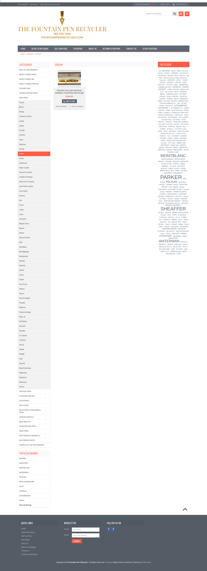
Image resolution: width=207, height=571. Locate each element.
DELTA (176, 92)
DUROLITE (183, 96)
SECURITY (185, 203)
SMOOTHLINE (183, 212)
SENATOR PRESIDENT (173, 205)
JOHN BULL (172, 131)
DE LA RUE (169, 92)
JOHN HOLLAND (183, 131)
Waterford (22, 377)
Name (66, 529)
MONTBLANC (24, 468)
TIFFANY (161, 224)
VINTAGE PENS (25, 391)
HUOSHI (176, 124)
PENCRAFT (182, 182)
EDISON (174, 101)
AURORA (174, 73)
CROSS (22, 135)
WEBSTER (178, 244)
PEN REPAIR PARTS (27, 440)
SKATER (174, 212)
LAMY (162, 140)
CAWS (184, 82)
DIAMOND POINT (172, 94)
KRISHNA (163, 138)
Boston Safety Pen (181, 78)
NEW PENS (23, 98)
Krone (21, 205)
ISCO (184, 126)
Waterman (23, 382)
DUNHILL (162, 96)
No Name (173, 166)
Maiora (21, 228)
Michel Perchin (24, 238)
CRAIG (169, 89)
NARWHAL (165, 166)
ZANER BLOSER (175, 251)
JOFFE (160, 131)
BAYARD (170, 75)
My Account (34, 4)
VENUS (168, 233)
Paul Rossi (23, 284)
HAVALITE (168, 122)
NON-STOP (181, 166)
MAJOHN (169, 147)
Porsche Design (25, 312)
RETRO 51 (178, 196)
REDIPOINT (183, 194)
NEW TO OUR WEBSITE (28, 70)
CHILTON (169, 85)
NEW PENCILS (25, 422)
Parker (21, 280)
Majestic (161, 147)
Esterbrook (23, 163)
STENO (174, 215)
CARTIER (178, 82)
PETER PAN (183, 184)
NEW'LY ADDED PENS (27, 75)
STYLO (177, 217)
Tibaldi (21, 349)
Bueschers (163, 80)
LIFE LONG (171, 143)
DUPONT (175, 96)
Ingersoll (178, 126)
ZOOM (178, 254)
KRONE (169, 138)
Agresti (173, 71)
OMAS (21, 270)
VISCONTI (176, 234)
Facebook (109, 529)
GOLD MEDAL (172, 117)
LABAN (176, 138)
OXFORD (184, 170)
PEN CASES (24, 405)
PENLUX (162, 184)
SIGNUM (168, 212)
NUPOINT (164, 168)
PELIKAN (22, 477)
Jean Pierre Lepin (180, 129)
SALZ (160, 201)
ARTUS (160, 73)
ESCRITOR (169, 105)
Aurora (21, 387)
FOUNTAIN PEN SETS (27, 426)
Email (66, 535)
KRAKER (184, 136)
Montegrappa (24, 252)
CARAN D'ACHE (25, 116)
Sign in (42, 4)
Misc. (21, 242)
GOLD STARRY (184, 117)
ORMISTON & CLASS (167, 170)
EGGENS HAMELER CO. (168, 103)
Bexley (21, 112)
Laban (21, 210)
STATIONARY (24, 401)
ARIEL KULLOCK (182, 71)
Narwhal (22, 266)
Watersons (184, 242)
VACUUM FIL (170, 231)
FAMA (168, 110)
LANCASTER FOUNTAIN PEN (176, 140)
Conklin (22, 130)
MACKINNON (165, 145)
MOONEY (161, 161)
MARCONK (161, 150)
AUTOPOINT (162, 75)
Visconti (22, 363)
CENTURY (161, 85)
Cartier (21, 121)
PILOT (21, 486)
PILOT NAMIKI (24, 298)
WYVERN (179, 249)
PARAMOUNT (178, 173)
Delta (21, 140)
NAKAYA (176, 164)
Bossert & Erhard (168, 78)
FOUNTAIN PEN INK (27, 396)
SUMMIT (184, 217)
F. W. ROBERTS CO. (176, 108)
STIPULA (22, 340)
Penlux (21, 294)
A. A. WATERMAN (164, 71)
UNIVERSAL (175, 226)
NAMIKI (182, 164)
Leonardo (22, 219)
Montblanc (23, 247)
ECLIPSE (167, 101)
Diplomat (22, 144)
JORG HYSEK (181, 133)
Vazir (21, 359)
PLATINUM (172, 189)
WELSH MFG (177, 247)
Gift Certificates (23, 4)
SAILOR (22, 326)
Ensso (21, 158)
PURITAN (163, 194)
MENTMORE (178, 150)
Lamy (21, 214)
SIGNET (161, 212)
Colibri (21, 126)
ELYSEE (184, 103)
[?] (175, 64)
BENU (21, 107)
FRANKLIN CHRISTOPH (180, 112)
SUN (160, 219)
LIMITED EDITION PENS (28, 93)
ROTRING (23, 321)
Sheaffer (22, 331)
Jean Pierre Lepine (26, 186)
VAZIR (162, 233)
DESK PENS (24, 431)
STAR (169, 215)
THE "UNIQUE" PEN (174, 222)
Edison (21, 154)
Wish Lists (165, 4)
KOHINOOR (176, 136)
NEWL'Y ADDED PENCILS (29, 84)
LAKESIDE (183, 138)
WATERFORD (173, 238)
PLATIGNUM (162, 189)
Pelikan (22, 289)
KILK (169, 136)
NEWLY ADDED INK (26, 79)
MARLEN (169, 150)
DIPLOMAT (182, 94)
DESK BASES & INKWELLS (29, 436)
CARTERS (169, 82)
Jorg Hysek (23, 191)
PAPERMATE (168, 173)
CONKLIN (23, 491)
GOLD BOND (162, 117)
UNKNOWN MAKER (169, 229)
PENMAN (169, 184)
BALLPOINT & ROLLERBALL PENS (30, 411)
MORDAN (176, 161)
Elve (178, 103)
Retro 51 (22, 317)
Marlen (21, 233)
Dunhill (21, 149)
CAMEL (178, 80)
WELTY (185, 247)
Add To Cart (70, 101)
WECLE (185, 244)
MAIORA (183, 145)
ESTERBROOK (25, 496)
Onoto (21, 275)
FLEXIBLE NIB (24, 88)
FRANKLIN (167, 112)
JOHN (165, 131)
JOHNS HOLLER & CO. (168, 133)
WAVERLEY (162, 244)
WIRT (173, 249)
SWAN (21, 500)
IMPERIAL (171, 126)
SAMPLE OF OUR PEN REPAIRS (31, 445)
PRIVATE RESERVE (179, 192)
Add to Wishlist (61, 106)
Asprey (21, 102)
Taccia (21, 345)
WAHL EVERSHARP (26, 482)
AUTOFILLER (184, 73)
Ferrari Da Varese (25, 172)
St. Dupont (23, 336)
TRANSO (174, 224)
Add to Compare (77, 106)
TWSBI (21, 354)
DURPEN (162, 99)
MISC (177, 152)
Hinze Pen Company (26, 182)
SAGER (177, 199)
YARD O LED (164, 251)
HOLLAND (162, 124)
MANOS (175, 147)
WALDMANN (177, 236)
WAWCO (170, 244)
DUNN (169, 96)
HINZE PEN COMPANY (180, 122)
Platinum (22, 307)
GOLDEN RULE (166, 119)
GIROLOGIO (178, 115)
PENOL (175, 184)
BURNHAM (171, 80)
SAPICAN (161, 203)
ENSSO (161, 105)
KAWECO (163, 136)
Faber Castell (24, 168)
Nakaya (22, 261)
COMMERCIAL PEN (164, 87)
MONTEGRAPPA (167, 159)
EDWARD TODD (183, 101)
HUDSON (169, 124)
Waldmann (23, 373)
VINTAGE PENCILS (26, 417)
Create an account (53, 4)
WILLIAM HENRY (164, 249)
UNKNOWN (184, 226)
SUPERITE (166, 219)
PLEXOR (179, 189)
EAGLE (176, 99)
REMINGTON (169, 196)
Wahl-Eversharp (25, 368)
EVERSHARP (163, 108)
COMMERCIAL (183, 85)
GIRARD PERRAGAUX (165, 115)
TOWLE (167, 224)
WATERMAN (24, 472)
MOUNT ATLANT (166, 164)
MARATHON (183, 147)
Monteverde (23, 256)
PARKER (22, 458)
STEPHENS (182, 215)
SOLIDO (163, 215)
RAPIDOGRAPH (172, 194)
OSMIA (177, 170)
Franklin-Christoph (26, 177)
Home (22, 54)
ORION (183, 168)
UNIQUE (166, 226)
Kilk (20, 200)
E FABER (169, 99)
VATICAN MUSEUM (182, 231)
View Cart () (181, 4)
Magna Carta (24, 224)
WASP (185, 236)
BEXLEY (183, 75)
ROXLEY (170, 199)
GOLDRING (176, 119)
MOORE (169, 161)
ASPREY (167, 73)
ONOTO (177, 168)
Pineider (22, 303)
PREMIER (169, 192)
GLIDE (186, 115)
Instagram (113, 529)
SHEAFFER (23, 463)
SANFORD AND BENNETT (172, 201)
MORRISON (184, 161)
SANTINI (185, 201)
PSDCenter (146, 562)
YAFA (185, 249)
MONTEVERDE (179, 159)
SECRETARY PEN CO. (172, 203)
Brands (30, 54)
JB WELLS (170, 129)
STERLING (163, 217)
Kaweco (22, 196)
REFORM (161, 196)
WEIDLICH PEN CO (165, 247)
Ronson (186, 196)
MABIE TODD (181, 143)
